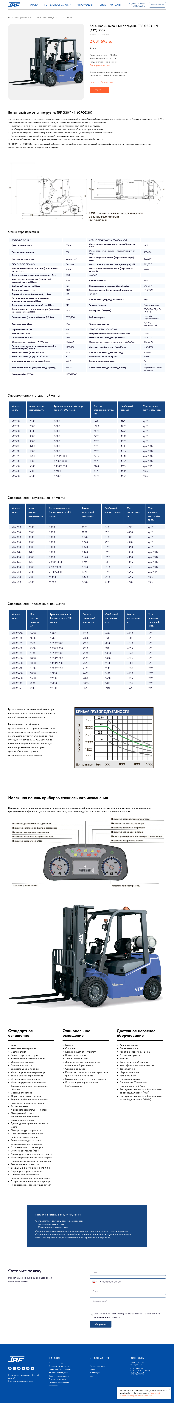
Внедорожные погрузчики (59, 1366)
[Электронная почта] (19, 1368)
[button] (157, 5)
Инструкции (95, 1372)
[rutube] (32, 1368)
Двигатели (53, 1386)
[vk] (23, 1368)
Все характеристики (100, 65)
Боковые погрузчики (57, 1379)
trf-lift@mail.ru (136, 1365)
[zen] (27, 1368)
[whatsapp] (10, 1368)
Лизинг (92, 1369)
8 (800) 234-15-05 (137, 4)
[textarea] (128, 1303)
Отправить (100, 1324)
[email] (128, 1291)
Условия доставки (97, 1366)
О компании (95, 1363)
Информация (85, 5)
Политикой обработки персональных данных (140, 1394)
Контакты (115, 5)
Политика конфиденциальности (21, 1381)
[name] (128, 1272)
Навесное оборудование (102, 82)
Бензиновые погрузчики (47, 17)
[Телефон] (14, 1368)
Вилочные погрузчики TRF (19, 17)
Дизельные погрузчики (58, 1363)
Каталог (34, 5)
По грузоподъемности (58, 5)
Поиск (102, 5)
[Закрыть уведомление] (169, 1389)
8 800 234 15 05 (137, 1363)
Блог (92, 1376)
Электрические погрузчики (60, 1369)
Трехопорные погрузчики (59, 1376)
